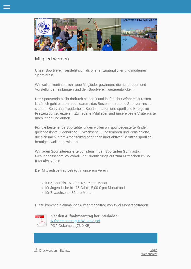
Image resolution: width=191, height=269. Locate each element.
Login (153, 250)
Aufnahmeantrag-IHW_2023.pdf (75, 221)
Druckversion (46, 250)
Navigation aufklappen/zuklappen (95, 6)
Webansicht (149, 254)
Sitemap (64, 250)
